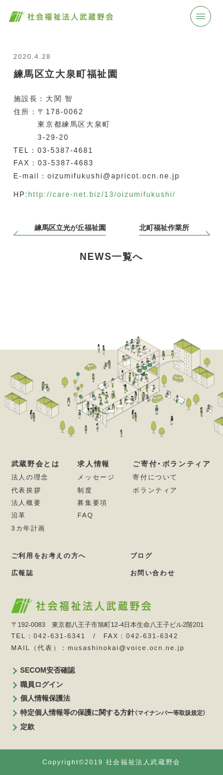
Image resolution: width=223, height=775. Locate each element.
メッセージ (96, 477)
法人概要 (26, 502)
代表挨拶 (26, 489)
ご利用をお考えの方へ (48, 555)
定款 (27, 726)
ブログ (141, 555)
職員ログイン (41, 684)
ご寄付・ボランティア (172, 464)
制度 (84, 489)
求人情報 (93, 464)
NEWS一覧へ (111, 257)
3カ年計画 (28, 527)
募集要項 (92, 502)
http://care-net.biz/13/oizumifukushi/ (101, 194)
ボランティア (155, 489)
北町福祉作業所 (164, 228)
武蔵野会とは (35, 464)
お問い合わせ (152, 572)
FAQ (85, 515)
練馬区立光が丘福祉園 (70, 228)
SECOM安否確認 (47, 670)
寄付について (155, 477)
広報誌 (22, 572)
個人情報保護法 (45, 698)
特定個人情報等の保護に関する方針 (113, 712)
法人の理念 (30, 477)
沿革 (18, 515)
